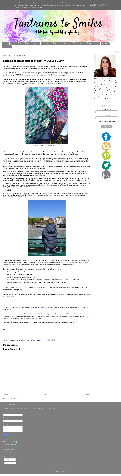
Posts (6, 459)
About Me (105, 44)
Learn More (95, 5)
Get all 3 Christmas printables (107, 121)
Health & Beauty (80, 44)
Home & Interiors (33, 44)
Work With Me (94, 44)
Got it (103, 5)
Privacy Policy (7, 452)
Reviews (14, 44)
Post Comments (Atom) (18, 399)
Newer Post (8, 395)
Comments (8, 463)
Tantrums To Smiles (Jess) (12, 442)
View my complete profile (10, 444)
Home (47, 395)
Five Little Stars (43, 307)
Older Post (86, 395)
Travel (22, 44)
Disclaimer (6, 47)
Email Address (106, 109)
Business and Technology (63, 44)
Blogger (64, 471)
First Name (106, 115)
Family (5, 44)
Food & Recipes (47, 44)
